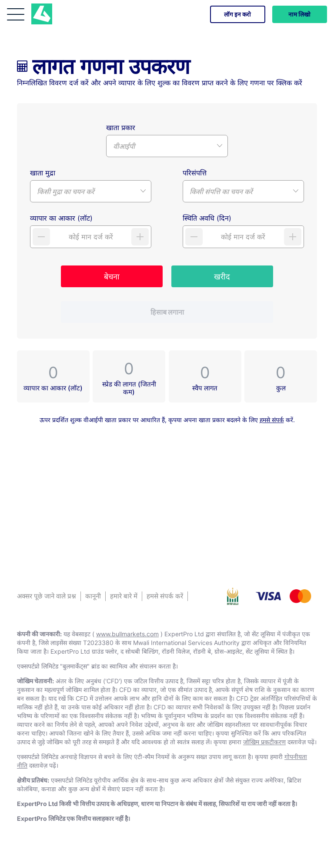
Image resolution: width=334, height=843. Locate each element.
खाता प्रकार (120, 127)
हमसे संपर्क (272, 419)
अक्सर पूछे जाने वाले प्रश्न (46, 596)
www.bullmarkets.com (127, 634)
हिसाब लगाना (167, 312)
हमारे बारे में (123, 596)
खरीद (222, 276)
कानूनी (93, 596)
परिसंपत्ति (195, 172)
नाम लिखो (299, 14)
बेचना (112, 276)
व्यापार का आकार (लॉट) (61, 218)
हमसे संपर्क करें (165, 596)
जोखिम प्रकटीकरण (264, 742)
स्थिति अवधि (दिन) (207, 218)
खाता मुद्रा (42, 172)
